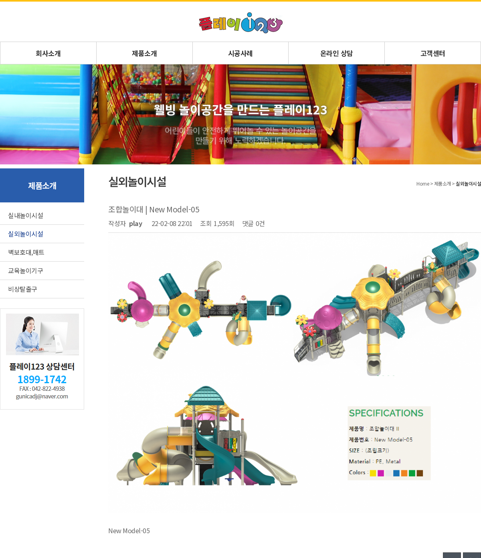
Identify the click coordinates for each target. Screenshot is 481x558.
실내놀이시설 (25, 215)
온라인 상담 (336, 53)
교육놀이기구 (25, 270)
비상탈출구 (22, 289)
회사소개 (48, 53)
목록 (452, 425)
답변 (472, 425)
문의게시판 (71, 478)
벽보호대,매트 (26, 252)
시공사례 (240, 53)
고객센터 (432, 53)
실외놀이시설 (25, 233)
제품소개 (144, 53)
